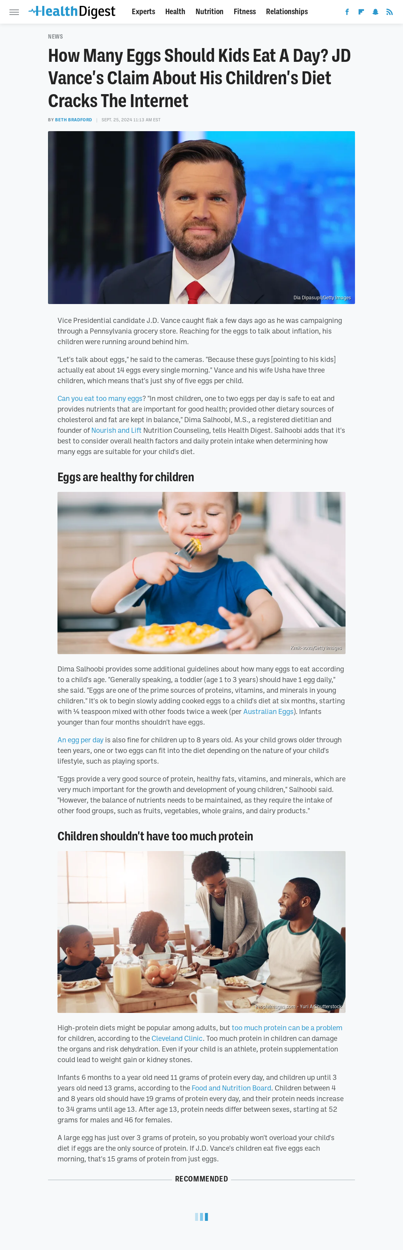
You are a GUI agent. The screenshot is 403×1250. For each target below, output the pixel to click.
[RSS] (390, 13)
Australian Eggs (268, 711)
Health (175, 11)
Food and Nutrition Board (231, 1087)
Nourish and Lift (116, 430)
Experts (143, 11)
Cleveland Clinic (177, 1038)
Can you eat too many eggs (99, 398)
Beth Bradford (73, 119)
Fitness (245, 11)
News (55, 36)
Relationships (287, 11)
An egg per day (80, 739)
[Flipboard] (361, 13)
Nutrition (210, 11)
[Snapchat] (375, 13)
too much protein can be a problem (287, 1027)
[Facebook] (347, 13)
